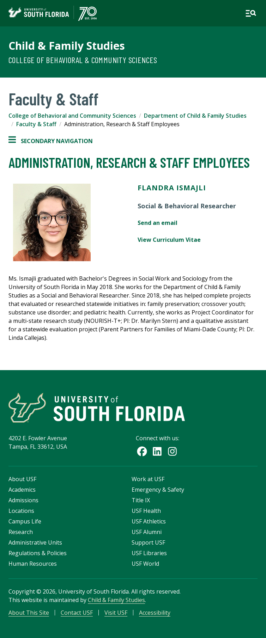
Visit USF (115, 612)
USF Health (146, 511)
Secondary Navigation (50, 141)
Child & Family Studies (66, 45)
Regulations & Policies (37, 553)
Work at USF (148, 479)
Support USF (148, 542)
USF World (145, 564)
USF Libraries (149, 553)
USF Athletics (149, 521)
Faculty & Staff (36, 124)
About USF (22, 479)
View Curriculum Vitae (169, 240)
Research (20, 532)
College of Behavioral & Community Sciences (82, 60)
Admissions (23, 500)
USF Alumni (147, 532)
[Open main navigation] (251, 13)
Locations (21, 511)
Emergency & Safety (158, 489)
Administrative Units (35, 542)
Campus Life (24, 521)
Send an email (157, 223)
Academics (22, 489)
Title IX (141, 500)
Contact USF (77, 612)
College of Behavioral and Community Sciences (72, 115)
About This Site (28, 612)
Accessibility (154, 612)
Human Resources (32, 564)
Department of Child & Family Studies (195, 115)
